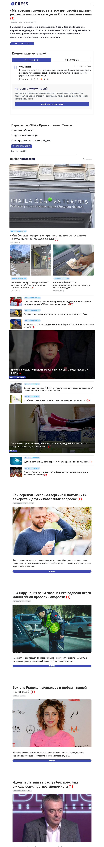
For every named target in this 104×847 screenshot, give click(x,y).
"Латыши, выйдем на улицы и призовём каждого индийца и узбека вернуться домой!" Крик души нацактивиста (57, 302)
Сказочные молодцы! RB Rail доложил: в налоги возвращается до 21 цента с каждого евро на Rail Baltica (58, 389)
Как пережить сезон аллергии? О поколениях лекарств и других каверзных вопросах (49, 497)
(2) (20, 372)
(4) (45, 474)
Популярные (72, 60)
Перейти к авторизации (52, 104)
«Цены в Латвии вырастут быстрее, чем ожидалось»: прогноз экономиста (45, 784)
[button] (92, 4)
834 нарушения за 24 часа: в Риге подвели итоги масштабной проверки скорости (52, 595)
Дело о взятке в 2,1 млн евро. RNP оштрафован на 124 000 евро (56, 462)
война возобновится (23, 130)
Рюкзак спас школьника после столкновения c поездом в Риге (55, 314)
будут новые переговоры (26, 135)
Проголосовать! (21, 146)
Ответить (23, 79)
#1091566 (88, 66)
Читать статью (22, 44)
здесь (30, 99)
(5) (32, 287)
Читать (52, 571)
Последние (31, 60)
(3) (56, 239)
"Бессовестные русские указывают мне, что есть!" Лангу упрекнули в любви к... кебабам (29, 285)
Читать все (87, 159)
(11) (71, 304)
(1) (12, 18)
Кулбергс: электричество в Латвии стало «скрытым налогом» (55, 400)
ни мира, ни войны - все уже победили (32, 140)
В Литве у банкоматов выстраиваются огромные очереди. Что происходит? (72, 285)
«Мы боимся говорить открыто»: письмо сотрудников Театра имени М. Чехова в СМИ (48, 237)
